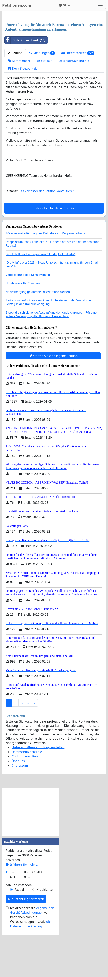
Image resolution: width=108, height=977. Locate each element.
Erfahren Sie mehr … (22, 918)
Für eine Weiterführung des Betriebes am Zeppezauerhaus (45, 286)
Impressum (20, 819)
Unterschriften (77, 106)
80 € (27, 930)
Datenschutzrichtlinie (74, 114)
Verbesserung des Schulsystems (28, 328)
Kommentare (19, 114)
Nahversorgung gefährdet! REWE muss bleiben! (38, 345)
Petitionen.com (16, 5)
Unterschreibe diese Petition (54, 261)
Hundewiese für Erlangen (23, 336)
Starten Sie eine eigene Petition (53, 409)
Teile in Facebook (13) (25, 93)
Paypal (19, 943)
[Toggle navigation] (100, 5)
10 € (25, 925)
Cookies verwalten (25, 810)
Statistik (44, 114)
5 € (12, 925)
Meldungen (42, 106)
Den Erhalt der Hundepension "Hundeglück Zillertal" (40, 307)
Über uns (18, 814)
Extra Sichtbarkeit (22, 122)
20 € (40, 925)
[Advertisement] (54, 43)
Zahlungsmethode (19, 938)
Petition (15, 106)
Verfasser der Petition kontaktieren (48, 244)
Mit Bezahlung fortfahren (26, 952)
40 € (13, 930)
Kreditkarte (45, 943)
